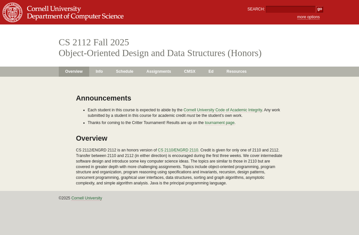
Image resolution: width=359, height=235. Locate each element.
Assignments (158, 71)
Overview (74, 71)
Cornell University (86, 198)
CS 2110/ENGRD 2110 (178, 150)
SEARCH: (256, 9)
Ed (210, 71)
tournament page (220, 122)
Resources (237, 71)
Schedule (124, 71)
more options (308, 17)
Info (99, 71)
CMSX (190, 71)
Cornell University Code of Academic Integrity (223, 110)
